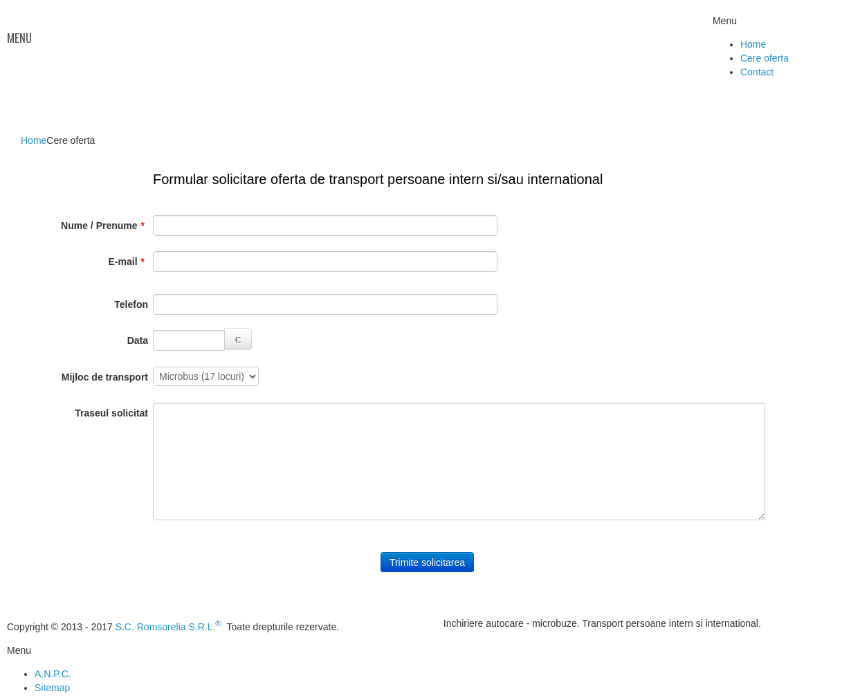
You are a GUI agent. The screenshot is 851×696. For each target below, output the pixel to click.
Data (137, 340)
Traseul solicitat (111, 413)
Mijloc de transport (105, 377)
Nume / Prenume (103, 225)
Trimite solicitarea (427, 562)
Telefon (131, 304)
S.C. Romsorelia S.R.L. (168, 626)
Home (33, 140)
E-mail (127, 261)
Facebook (833, 32)
